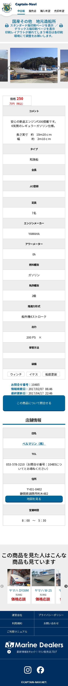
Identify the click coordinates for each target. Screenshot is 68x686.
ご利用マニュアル (17, 631)
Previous (9, 66)
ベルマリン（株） (34, 443)
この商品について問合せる (34, 403)
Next (59, 66)
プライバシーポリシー (51, 615)
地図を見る (34, 499)
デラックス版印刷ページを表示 (38, 27)
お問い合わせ (51, 623)
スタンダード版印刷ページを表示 (29, 25)
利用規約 (17, 623)
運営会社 (17, 615)
